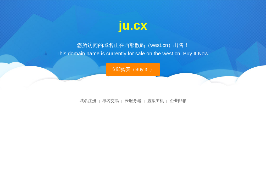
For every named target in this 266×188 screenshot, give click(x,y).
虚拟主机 (155, 100)
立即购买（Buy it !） (133, 69)
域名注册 (88, 100)
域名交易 (110, 100)
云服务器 (133, 100)
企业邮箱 (178, 100)
